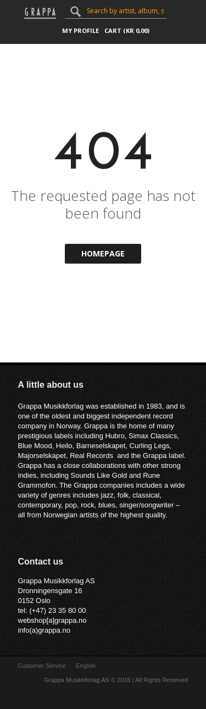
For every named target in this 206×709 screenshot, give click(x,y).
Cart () (126, 30)
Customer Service (42, 665)
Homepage (103, 253)
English (86, 665)
